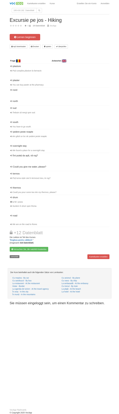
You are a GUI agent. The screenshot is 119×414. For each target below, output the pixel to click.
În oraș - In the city (20, 292)
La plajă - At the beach (71, 289)
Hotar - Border (18, 286)
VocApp (53, 26)
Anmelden (105, 3)
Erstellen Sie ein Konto (87, 3)
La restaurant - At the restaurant (26, 283)
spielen (47, 47)
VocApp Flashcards (18, 410)
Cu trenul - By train (70, 286)
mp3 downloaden (18, 47)
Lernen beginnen (25, 37)
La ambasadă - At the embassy (75, 283)
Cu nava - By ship (69, 280)
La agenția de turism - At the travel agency (30, 289)
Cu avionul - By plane (71, 278)
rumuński (14, 256)
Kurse (52, 3)
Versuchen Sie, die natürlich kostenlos (28, 249)
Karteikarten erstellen (36, 3)
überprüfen (61, 47)
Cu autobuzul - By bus (22, 280)
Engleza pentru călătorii (21, 240)
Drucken (35, 47)
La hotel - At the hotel (71, 292)
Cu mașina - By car (20, 278)
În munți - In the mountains (23, 294)
